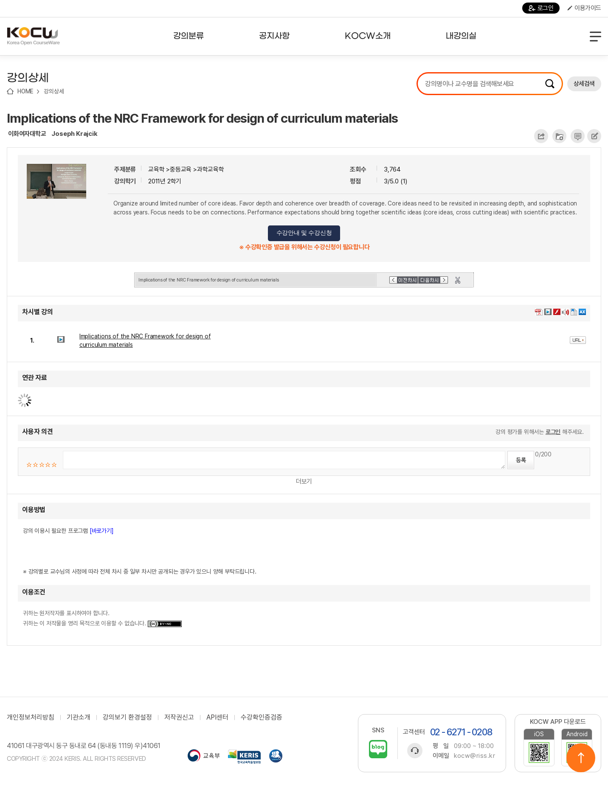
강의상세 (54, 91)
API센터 (217, 717)
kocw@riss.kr (474, 756)
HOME (25, 91)
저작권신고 (179, 717)
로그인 (541, 8)
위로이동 (580, 757)
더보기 (304, 481)
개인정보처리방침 (30, 717)
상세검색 (584, 83)
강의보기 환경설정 (127, 717)
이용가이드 (584, 8)
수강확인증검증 (261, 717)
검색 (550, 83)
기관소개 (78, 717)
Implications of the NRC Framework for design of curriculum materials (202, 118)
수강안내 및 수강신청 (304, 233)
